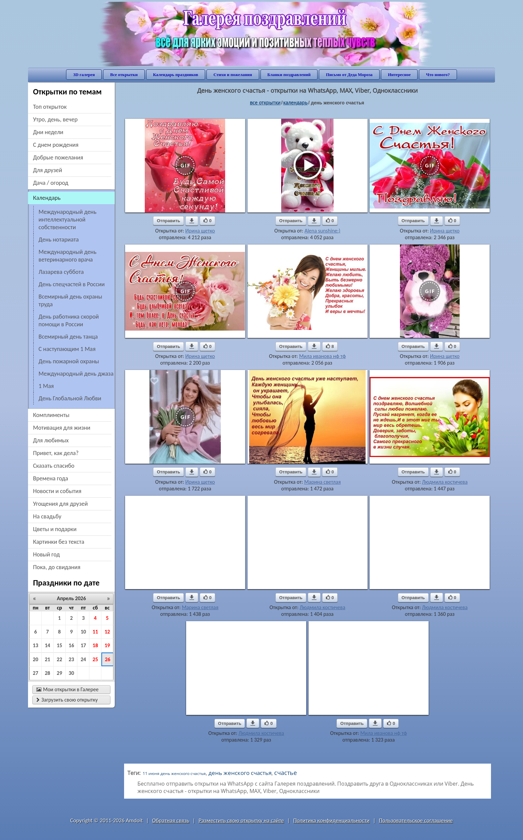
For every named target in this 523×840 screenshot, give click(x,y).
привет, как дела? (56, 453)
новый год (46, 554)
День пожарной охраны (69, 361)
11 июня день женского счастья (174, 773)
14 (47, 645)
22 (59, 659)
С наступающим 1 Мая (67, 349)
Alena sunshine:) (322, 231)
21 (47, 659)
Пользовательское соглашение (416, 820)
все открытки (265, 102)
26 (107, 659)
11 (95, 631)
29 (59, 673)
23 (71, 659)
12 (107, 631)
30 (71, 673)
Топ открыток (50, 106)
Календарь (295, 102)
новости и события (57, 491)
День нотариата (59, 239)
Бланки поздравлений (289, 74)
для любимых (51, 440)
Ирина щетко (200, 231)
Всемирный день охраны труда (70, 300)
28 (47, 673)
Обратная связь (170, 820)
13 (35, 645)
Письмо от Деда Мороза (349, 74)
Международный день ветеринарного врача (68, 255)
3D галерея (84, 74)
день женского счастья (240, 773)
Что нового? (438, 74)
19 (107, 645)
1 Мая (46, 386)
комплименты (51, 415)
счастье (285, 773)
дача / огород (50, 182)
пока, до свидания (56, 567)
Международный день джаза (76, 373)
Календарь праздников (175, 74)
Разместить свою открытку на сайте (241, 820)
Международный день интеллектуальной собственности (68, 219)
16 (71, 645)
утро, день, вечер (55, 119)
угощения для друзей (60, 503)
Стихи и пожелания (232, 74)
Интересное (399, 74)
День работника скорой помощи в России (69, 320)
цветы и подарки (54, 529)
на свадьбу (47, 516)
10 (83, 631)
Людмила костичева (445, 482)
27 (35, 673)
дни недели (48, 132)
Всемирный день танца (68, 336)
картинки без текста (58, 541)
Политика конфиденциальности (331, 820)
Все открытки (124, 74)
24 (83, 659)
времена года (50, 478)
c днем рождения (55, 144)
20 (35, 659)
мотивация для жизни (61, 427)
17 (83, 645)
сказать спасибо (53, 465)
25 (95, 659)
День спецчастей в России (72, 284)
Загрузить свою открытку (67, 700)
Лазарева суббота (61, 272)
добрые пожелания (58, 157)
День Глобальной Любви (70, 398)
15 (59, 645)
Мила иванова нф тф (322, 356)
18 (95, 645)
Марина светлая (322, 482)
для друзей (47, 170)
